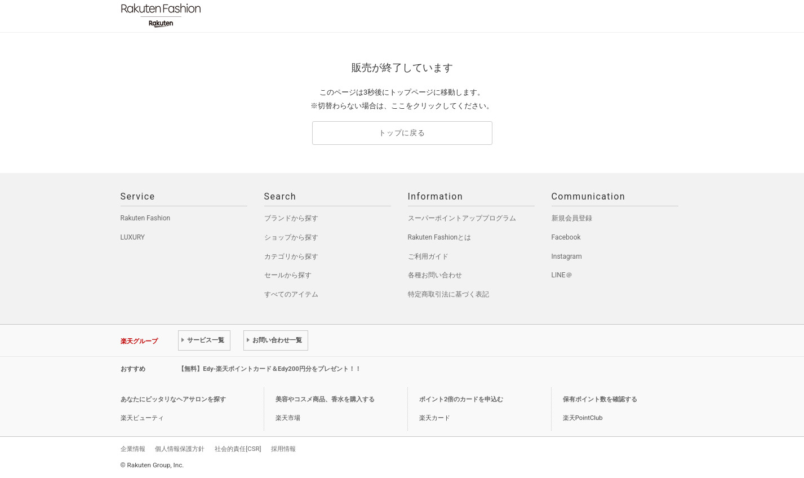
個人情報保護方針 (180, 449)
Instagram (567, 256)
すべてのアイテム (291, 294)
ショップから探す (291, 237)
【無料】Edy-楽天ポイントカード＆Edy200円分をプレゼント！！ (269, 369)
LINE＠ (562, 275)
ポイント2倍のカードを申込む (461, 399)
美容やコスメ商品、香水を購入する (325, 399)
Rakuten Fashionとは (440, 237)
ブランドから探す (291, 218)
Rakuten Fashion (208, 15)
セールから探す (288, 275)
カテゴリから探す (291, 256)
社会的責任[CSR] (238, 449)
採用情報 (283, 449)
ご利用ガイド (428, 256)
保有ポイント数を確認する (600, 399)
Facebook (566, 237)
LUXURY (133, 237)
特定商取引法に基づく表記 (448, 294)
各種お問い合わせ (435, 275)
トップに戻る (402, 133)
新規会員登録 (572, 218)
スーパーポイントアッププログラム (462, 218)
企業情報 (133, 449)
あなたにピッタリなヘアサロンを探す (173, 399)
